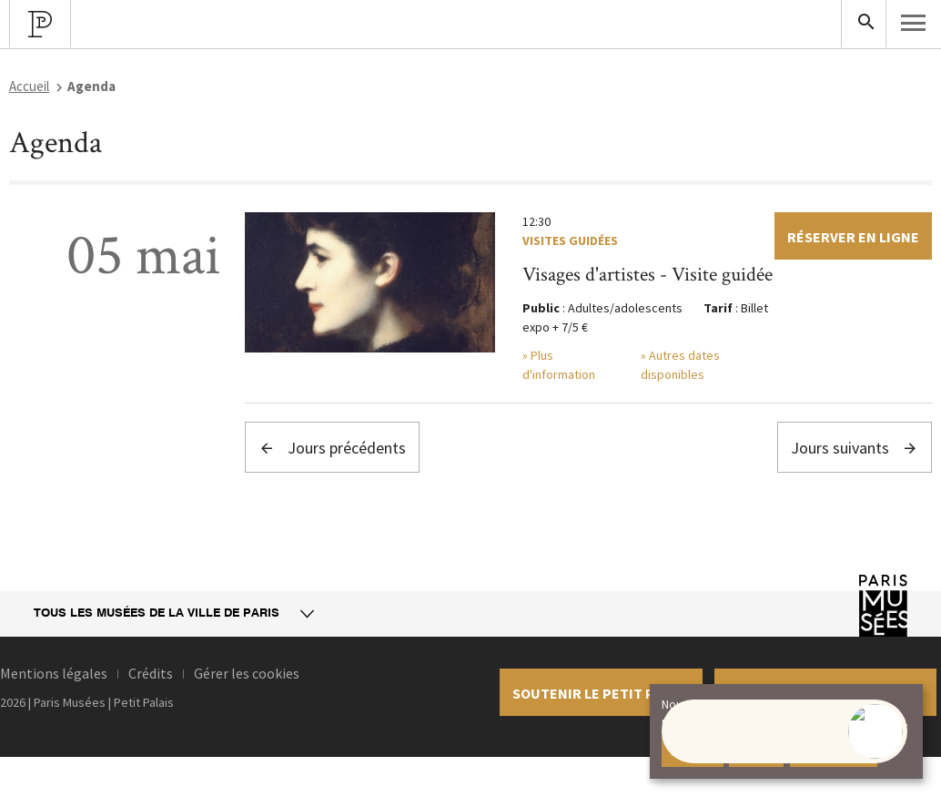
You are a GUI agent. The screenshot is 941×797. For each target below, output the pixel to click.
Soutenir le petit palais (601, 693)
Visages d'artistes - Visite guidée (647, 274)
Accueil (29, 86)
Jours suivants (854, 447)
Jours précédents (332, 447)
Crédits (150, 673)
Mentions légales (53, 673)
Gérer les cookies (246, 673)
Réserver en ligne (853, 237)
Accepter (692, 751)
